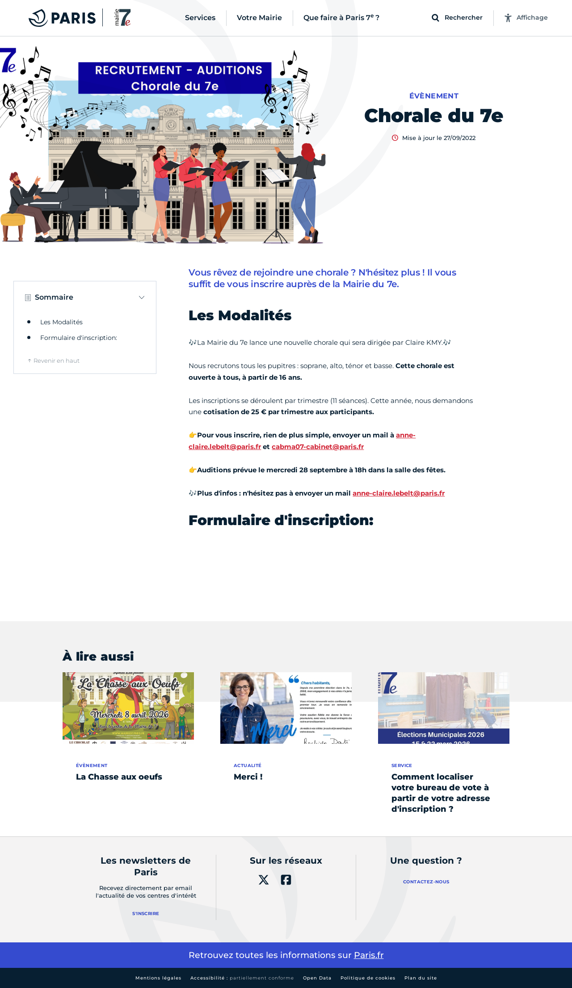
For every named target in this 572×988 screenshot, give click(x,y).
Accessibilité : (242, 978)
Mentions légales (158, 978)
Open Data (317, 978)
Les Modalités (61, 322)
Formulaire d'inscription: (78, 338)
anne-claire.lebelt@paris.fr (399, 493)
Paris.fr (369, 955)
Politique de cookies (368, 978)
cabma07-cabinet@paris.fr (318, 446)
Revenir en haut (57, 360)
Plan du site (420, 978)
